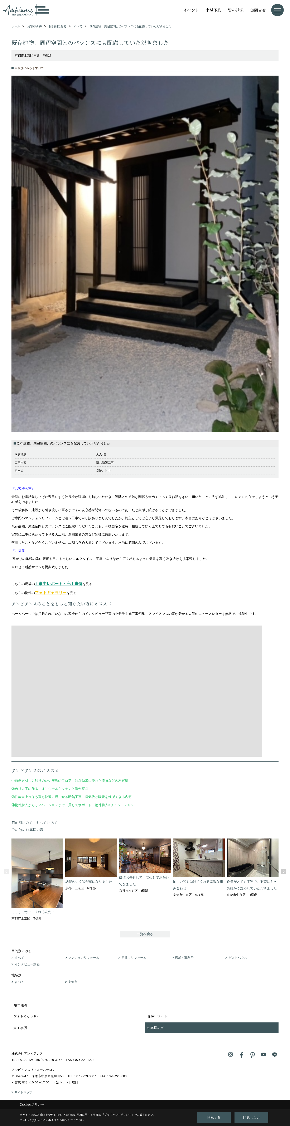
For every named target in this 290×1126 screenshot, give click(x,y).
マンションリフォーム (83, 957)
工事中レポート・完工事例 (58, 583)
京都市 (72, 982)
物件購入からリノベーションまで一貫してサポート (53, 805)
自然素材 (21, 780)
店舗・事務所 (184, 957)
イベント (191, 10)
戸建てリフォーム (133, 957)
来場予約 (213, 10)
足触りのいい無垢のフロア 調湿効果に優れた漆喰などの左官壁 (82, 780)
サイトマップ (23, 1092)
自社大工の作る (26, 788)
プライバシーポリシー (117, 1115)
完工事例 (20, 1027)
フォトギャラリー (51, 592)
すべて (19, 957)
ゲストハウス (237, 957)
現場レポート (157, 1016)
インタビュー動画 (27, 964)
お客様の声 (155, 1027)
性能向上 (21, 797)
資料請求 (236, 10)
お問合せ (258, 10)
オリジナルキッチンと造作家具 (65, 788)
